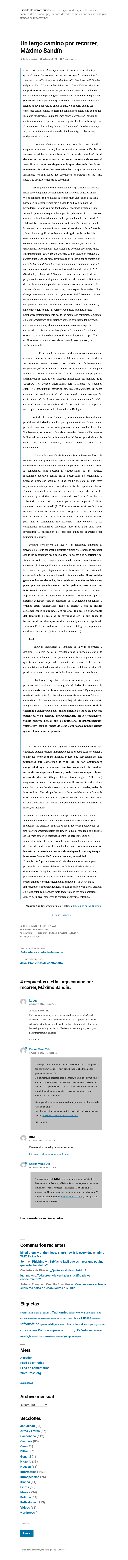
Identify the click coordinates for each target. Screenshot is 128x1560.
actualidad (27, 1426)
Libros (34, 929)
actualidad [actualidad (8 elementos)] (25, 1313)
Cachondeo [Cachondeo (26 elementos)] (60, 1312)
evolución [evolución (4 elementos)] (47, 1318)
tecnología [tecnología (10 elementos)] (25, 1336)
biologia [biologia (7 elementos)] (43, 1313)
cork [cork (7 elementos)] (93, 1313)
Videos (25, 1507)
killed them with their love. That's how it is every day (56, 1252)
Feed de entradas (32, 1363)
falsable (55, 933)
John (23, 1261)
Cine (23, 1446)
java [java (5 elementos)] (91, 1325)
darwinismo (28, 933)
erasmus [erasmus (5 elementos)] (34, 1318)
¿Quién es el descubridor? (68, 1270)
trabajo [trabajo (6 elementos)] (41, 1337)
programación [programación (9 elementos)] (56, 1330)
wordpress (27, 1512)
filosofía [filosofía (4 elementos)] (53, 1318)
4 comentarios (69, 59)
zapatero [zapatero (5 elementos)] (71, 1337)
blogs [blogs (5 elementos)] (49, 1313)
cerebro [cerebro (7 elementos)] (72, 1313)
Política (25, 1497)
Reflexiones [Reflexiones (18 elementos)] (84, 1330)
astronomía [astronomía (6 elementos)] (34, 1313)
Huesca (25, 1466)
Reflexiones (43, 929)
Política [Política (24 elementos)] (43, 1330)
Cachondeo (28, 1436)
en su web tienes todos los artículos (60, 1115)
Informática (28, 1472)
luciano (25, 1275)
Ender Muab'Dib (30, 59)
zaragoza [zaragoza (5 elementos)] (77, 1337)
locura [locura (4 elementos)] (22, 1331)
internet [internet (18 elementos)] (78, 1324)
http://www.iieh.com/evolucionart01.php (49, 1154)
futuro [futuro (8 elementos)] (59, 1318)
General (25, 1456)
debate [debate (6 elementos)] (98, 1313)
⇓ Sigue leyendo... (61, 915)
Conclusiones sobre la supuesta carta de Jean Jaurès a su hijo (63, 1286)
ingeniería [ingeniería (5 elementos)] (43, 1325)
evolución (47, 933)
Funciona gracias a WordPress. (54, 1550)
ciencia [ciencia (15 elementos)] (80, 1312)
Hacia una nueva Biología (87, 906)
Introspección (29, 1477)
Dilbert (25, 1451)
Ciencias (27, 929)
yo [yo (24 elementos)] (65, 1336)
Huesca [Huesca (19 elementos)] (86, 1318)
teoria (40, 936)
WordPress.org (30, 1373)
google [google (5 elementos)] (69, 1318)
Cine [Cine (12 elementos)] (88, 1312)
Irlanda (25, 1482)
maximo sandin (66, 933)
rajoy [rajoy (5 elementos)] (74, 1331)
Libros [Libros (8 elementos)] (103, 1324)
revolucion (32, 936)
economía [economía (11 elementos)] (25, 1318)
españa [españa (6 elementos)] (41, 1318)
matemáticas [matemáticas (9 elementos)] (31, 1330)
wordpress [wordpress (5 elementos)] (59, 1337)
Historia (25, 1461)
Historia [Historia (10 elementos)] (76, 1318)
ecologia (38, 933)
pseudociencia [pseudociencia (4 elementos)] (68, 1331)
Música (25, 1492)
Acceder (26, 1358)
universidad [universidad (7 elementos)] (50, 1336)
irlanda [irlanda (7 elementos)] (87, 1325)
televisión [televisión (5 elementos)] (35, 1337)
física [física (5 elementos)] (64, 1318)
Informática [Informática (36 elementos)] (29, 1324)
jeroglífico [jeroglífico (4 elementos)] (97, 1325)
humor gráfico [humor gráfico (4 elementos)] (96, 1318)
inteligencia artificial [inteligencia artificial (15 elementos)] (60, 1324)
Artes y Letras (30, 1431)
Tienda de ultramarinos (35, 10)
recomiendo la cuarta (71, 1196)
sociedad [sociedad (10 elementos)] (97, 1330)
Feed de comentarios (34, 1368)
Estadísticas (26, 1382)
